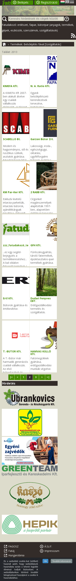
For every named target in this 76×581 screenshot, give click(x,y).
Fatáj (11, 551)
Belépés (22, 2)
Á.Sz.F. (48, 546)
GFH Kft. (35, 245)
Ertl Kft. (8, 298)
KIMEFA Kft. (10, 86)
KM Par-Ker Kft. (13, 192)
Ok (45, 561)
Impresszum (51, 551)
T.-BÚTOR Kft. (12, 351)
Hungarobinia (16, 555)
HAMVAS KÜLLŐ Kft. (40, 353)
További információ (61, 561)
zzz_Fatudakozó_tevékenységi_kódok (28, 245)
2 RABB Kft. (37, 192)
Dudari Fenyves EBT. (40, 300)
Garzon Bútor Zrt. (42, 139)
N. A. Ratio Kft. (40, 86)
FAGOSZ (13, 546)
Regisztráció (49, 2)
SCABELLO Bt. (12, 139)
